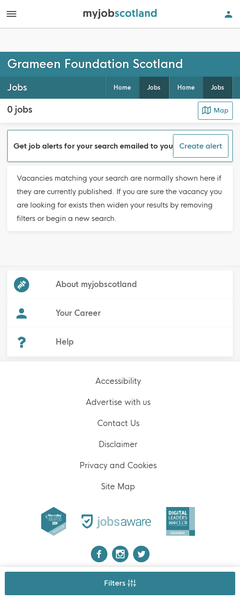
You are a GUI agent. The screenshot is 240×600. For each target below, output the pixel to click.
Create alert (200, 145)
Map (215, 110)
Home (185, 88)
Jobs (217, 88)
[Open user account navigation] (228, 14)
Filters (120, 583)
